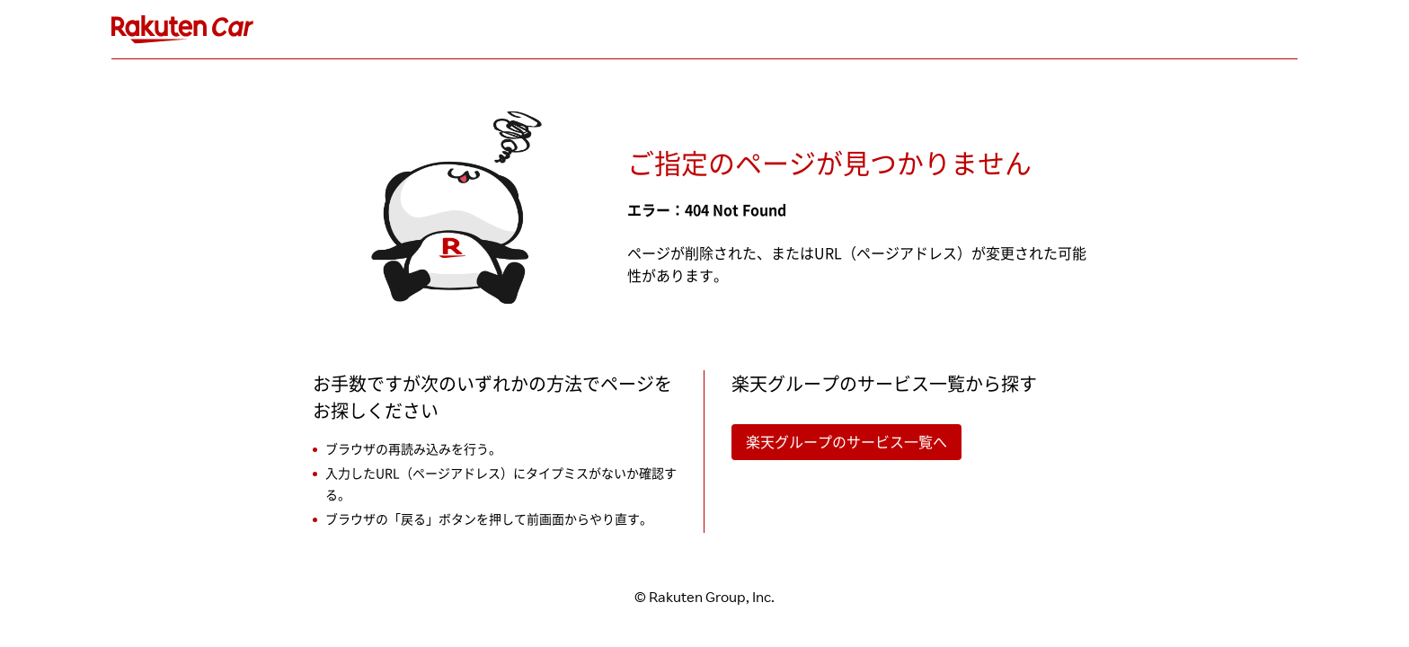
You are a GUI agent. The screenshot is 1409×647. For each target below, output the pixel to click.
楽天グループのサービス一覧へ (846, 442)
